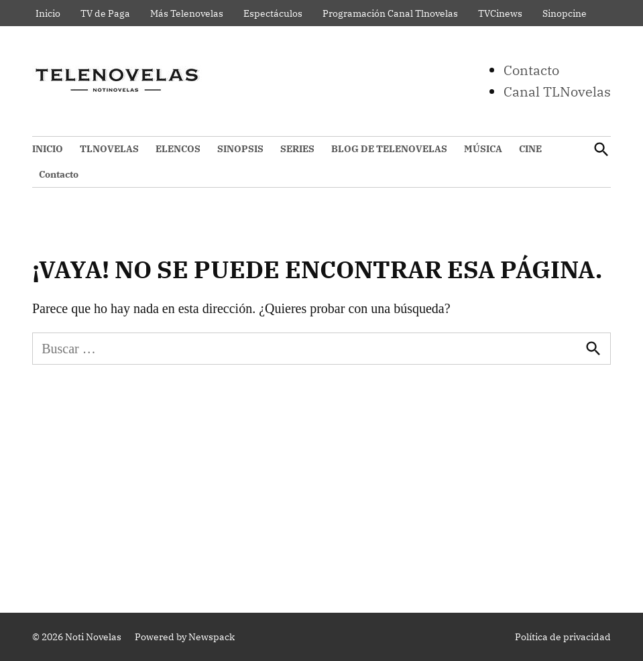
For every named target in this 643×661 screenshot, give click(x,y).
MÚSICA (483, 149)
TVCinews (500, 13)
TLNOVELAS (109, 149)
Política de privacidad (563, 637)
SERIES (297, 149)
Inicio (48, 13)
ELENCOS (178, 149)
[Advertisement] (321, 485)
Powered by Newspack (185, 637)
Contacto (531, 70)
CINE (530, 149)
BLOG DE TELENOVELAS (389, 149)
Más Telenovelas (186, 13)
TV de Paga (105, 13)
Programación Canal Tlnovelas (390, 13)
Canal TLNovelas (557, 91)
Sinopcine (564, 13)
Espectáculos (272, 13)
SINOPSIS (240, 149)
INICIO (47, 149)
